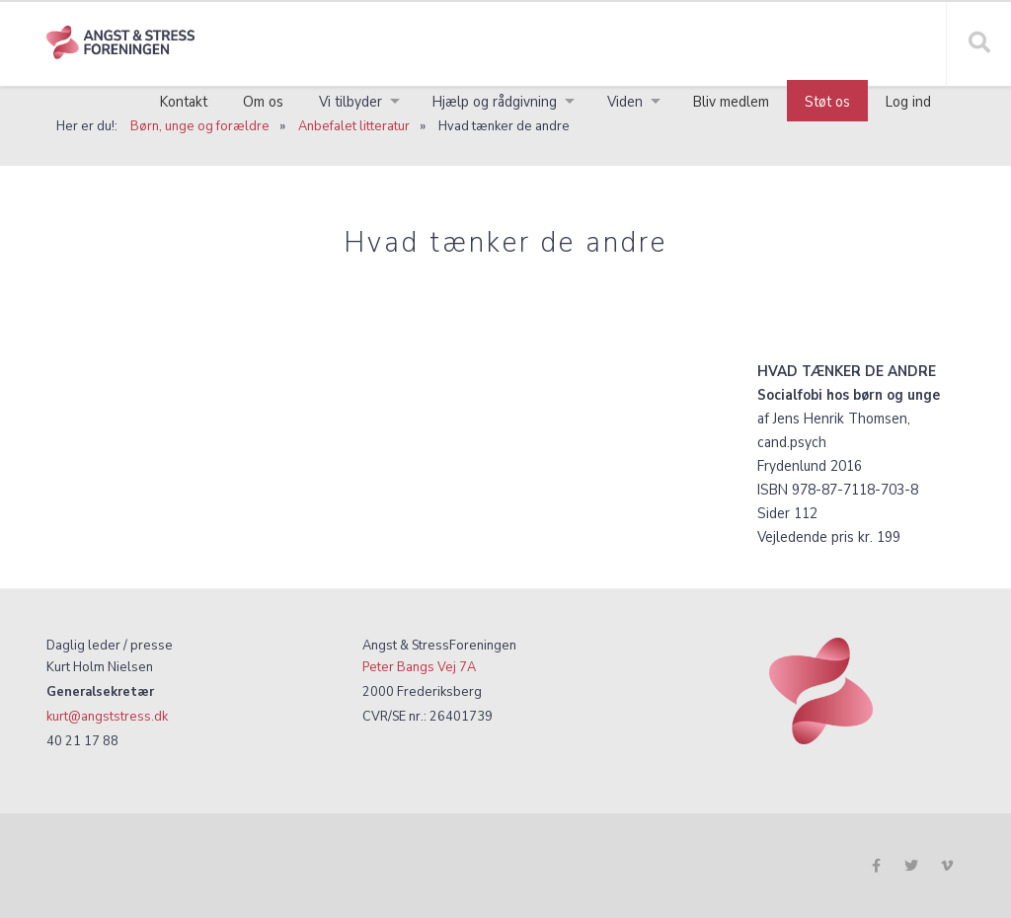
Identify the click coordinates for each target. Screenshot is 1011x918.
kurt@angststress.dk (107, 716)
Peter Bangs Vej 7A (419, 666)
